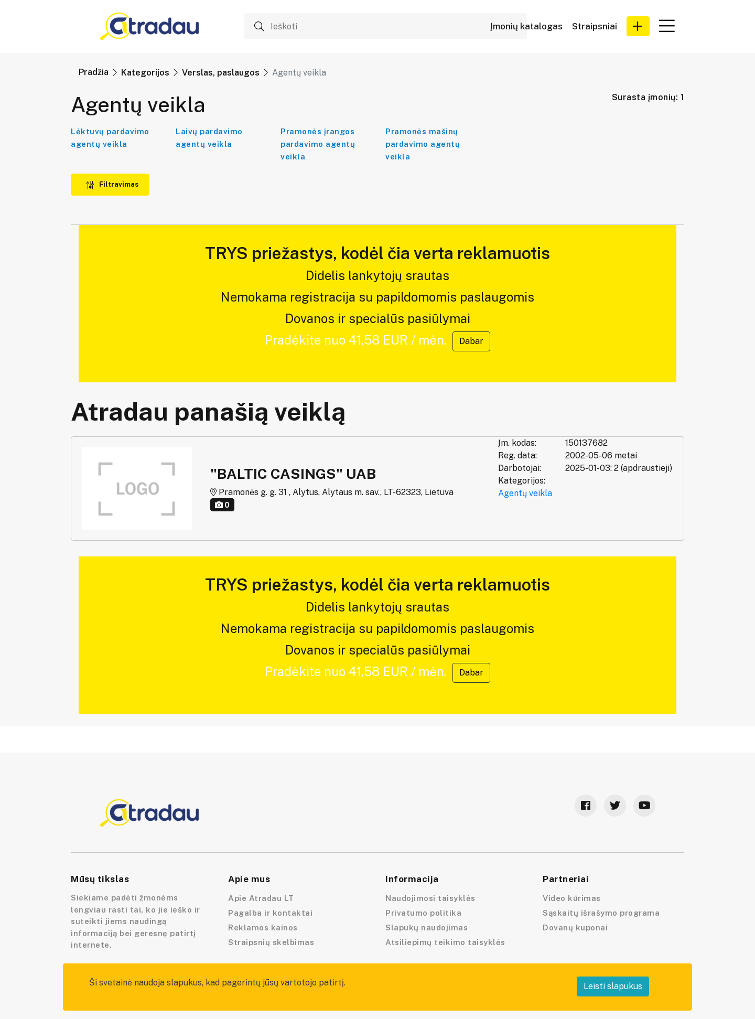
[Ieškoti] (385, 26)
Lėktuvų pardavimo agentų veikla (110, 137)
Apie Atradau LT (261, 898)
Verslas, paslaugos (221, 73)
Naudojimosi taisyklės (430, 898)
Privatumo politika (423, 912)
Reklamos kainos (263, 927)
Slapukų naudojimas (426, 927)
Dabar (471, 341)
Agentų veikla (525, 493)
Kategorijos (145, 73)
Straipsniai (594, 26)
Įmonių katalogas (526, 26)
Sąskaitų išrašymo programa (601, 912)
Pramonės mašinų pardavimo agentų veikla (422, 144)
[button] (638, 26)
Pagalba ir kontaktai (270, 912)
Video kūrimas (572, 898)
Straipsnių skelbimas (271, 942)
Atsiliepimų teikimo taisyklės (445, 942)
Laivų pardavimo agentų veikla (209, 137)
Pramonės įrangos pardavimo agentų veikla (318, 144)
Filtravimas (112, 184)
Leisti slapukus (613, 986)
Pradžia (94, 72)
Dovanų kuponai (575, 927)
